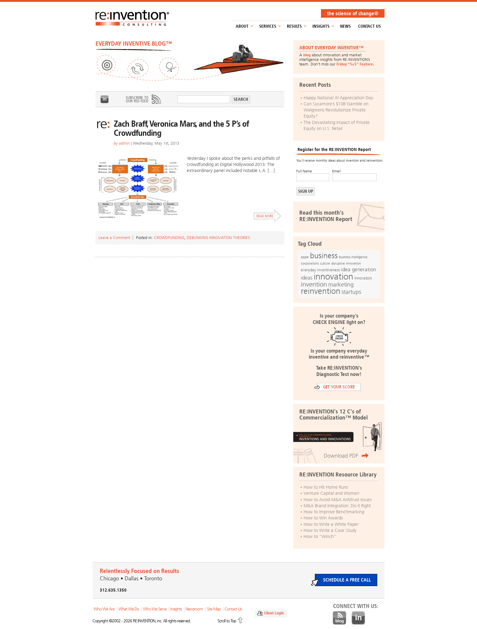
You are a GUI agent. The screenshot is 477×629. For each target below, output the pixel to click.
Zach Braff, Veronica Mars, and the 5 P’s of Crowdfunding (181, 128)
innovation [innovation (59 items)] (333, 276)
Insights (320, 26)
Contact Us (369, 26)
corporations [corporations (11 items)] (310, 263)
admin (124, 143)
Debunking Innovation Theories (218, 237)
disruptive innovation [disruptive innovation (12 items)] (346, 263)
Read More (267, 215)
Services (267, 26)
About (242, 26)
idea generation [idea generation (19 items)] (358, 269)
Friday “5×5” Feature (354, 64)
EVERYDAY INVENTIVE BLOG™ (134, 43)
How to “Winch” (320, 536)
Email (336, 171)
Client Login (274, 613)
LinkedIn (104, 99)
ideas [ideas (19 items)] (306, 278)
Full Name (304, 171)
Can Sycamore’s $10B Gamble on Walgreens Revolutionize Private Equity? (336, 110)
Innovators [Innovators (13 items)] (363, 278)
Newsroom (194, 609)
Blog (339, 618)
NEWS (345, 26)
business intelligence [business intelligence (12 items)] (353, 257)
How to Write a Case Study (330, 530)
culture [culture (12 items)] (325, 263)
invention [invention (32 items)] (314, 284)
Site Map (214, 609)
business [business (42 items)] (324, 255)
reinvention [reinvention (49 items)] (320, 291)
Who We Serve (154, 609)
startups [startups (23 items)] (351, 292)
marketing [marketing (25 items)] (341, 284)
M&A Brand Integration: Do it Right (337, 505)
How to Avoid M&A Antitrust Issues (338, 499)
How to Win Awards (323, 518)
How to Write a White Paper (331, 524)
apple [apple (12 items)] (305, 257)
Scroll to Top (227, 621)
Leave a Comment (114, 237)
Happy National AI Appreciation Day (338, 97)
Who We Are (104, 609)
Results (294, 26)
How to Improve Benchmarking (334, 512)
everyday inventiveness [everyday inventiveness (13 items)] (320, 270)
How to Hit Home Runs (326, 487)
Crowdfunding (169, 237)
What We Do (128, 609)
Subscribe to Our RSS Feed (143, 99)
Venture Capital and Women (331, 493)
